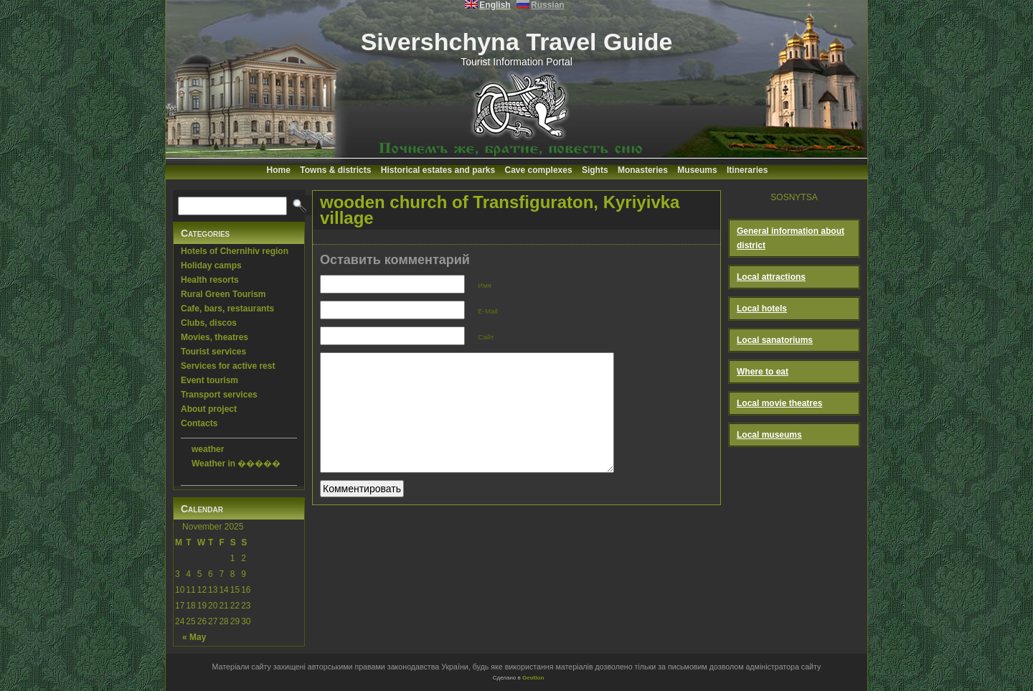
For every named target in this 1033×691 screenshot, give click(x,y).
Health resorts (210, 280)
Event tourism (209, 380)
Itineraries (747, 170)
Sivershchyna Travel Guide (517, 41)
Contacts (199, 423)
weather (208, 449)
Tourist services (213, 352)
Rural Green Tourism (223, 294)
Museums (697, 170)
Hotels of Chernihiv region (234, 251)
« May (194, 637)
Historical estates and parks (438, 170)
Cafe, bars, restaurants (227, 309)
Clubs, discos (209, 323)
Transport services (219, 395)
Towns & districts (335, 170)
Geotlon (533, 677)
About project (209, 409)
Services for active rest (228, 366)
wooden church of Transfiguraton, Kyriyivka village (499, 209)
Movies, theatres (214, 337)
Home (279, 170)
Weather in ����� (236, 464)
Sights (595, 170)
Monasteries (643, 170)
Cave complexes (538, 170)
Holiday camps (211, 265)
